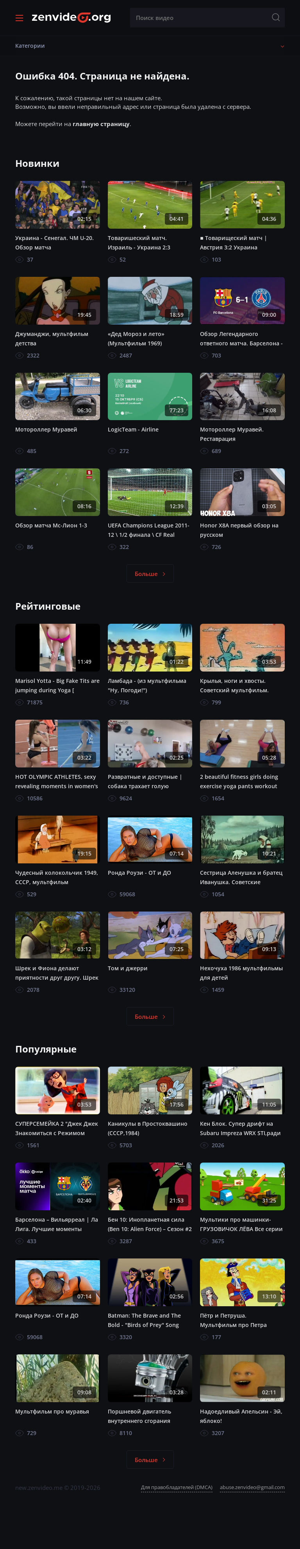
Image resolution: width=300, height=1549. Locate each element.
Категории (30, 45)
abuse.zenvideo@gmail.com (252, 1487)
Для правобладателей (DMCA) (176, 1487)
